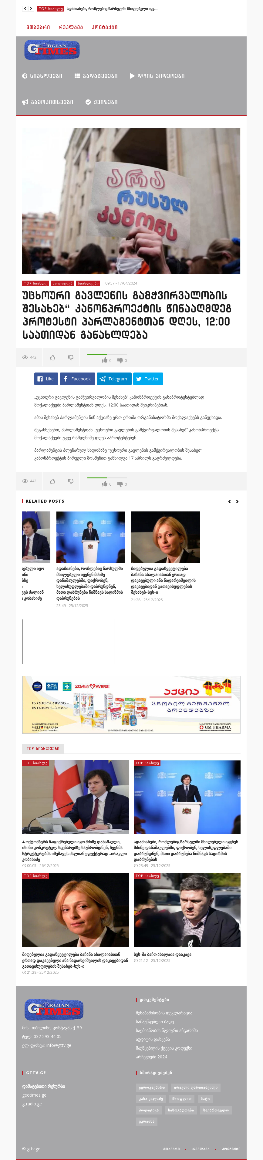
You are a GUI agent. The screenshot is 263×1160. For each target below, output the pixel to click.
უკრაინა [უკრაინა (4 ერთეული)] (147, 1121)
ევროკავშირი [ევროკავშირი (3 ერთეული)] (152, 1087)
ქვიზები (102, 102)
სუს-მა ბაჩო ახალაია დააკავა (162, 954)
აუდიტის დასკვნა (153, 1039)
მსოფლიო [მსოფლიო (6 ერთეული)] (182, 1098)
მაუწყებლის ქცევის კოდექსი (164, 1048)
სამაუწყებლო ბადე (155, 1021)
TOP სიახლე (51, 8)
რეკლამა (71, 27)
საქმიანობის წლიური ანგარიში (167, 1030)
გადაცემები (96, 76)
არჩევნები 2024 (151, 1057)
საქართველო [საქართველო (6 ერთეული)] (216, 1110)
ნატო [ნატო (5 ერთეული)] (206, 1098)
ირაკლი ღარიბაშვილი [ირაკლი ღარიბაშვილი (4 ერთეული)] (196, 1087)
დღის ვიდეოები (157, 76)
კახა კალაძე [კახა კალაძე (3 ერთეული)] (151, 1098)
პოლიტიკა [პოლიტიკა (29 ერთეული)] (149, 1110)
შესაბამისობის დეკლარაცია (164, 1013)
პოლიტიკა (63, 283)
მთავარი (38, 27)
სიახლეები (42, 76)
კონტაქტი (105, 27)
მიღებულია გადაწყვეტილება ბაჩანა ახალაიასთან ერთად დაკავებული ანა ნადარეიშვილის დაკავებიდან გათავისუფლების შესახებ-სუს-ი (204, 580)
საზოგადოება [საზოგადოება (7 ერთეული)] (181, 1110)
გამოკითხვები (47, 102)
